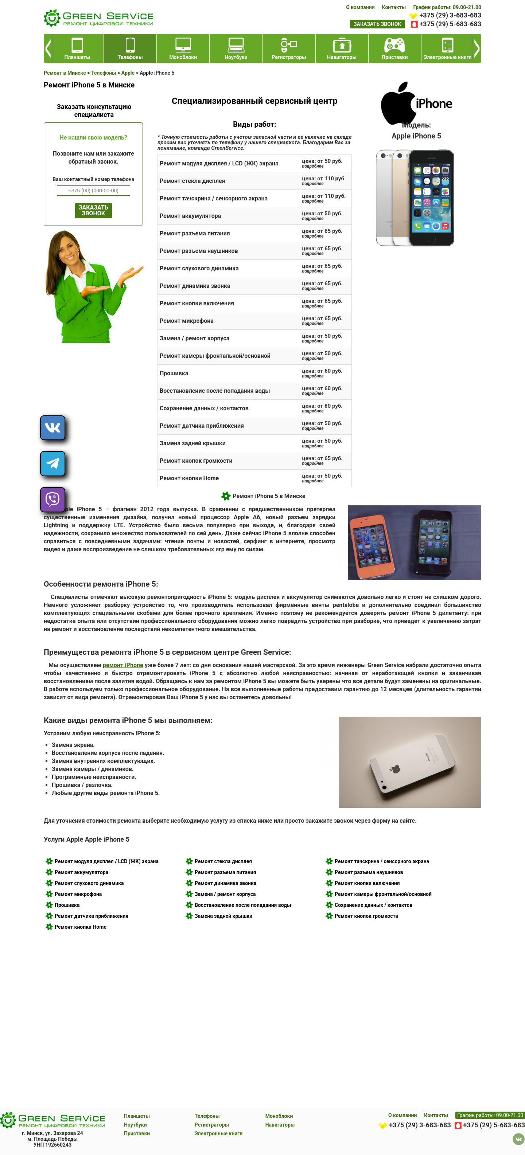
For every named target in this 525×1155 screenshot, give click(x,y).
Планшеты (137, 1116)
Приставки (137, 1133)
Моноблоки (279, 1116)
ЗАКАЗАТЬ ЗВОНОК (93, 210)
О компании (360, 7)
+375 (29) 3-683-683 (450, 15)
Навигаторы (280, 1125)
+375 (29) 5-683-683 (450, 24)
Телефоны (207, 1116)
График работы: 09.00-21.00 (447, 7)
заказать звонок (377, 24)
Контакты (394, 7)
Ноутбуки (135, 1125)
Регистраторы (212, 1125)
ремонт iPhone (123, 665)
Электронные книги (218, 1133)
